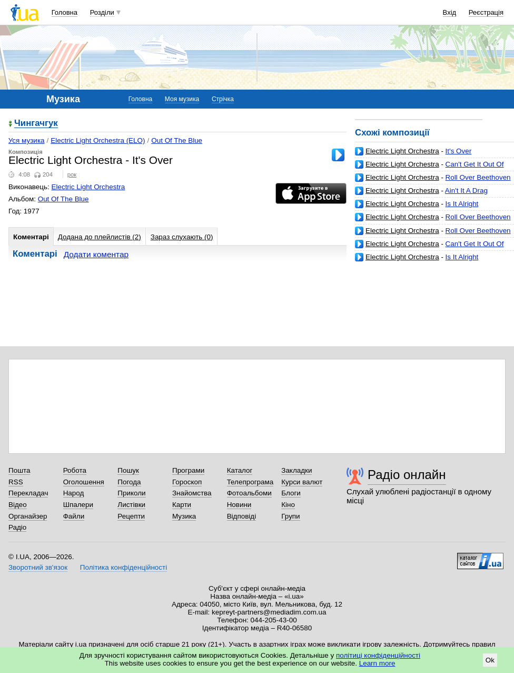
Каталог (240, 470)
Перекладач (28, 493)
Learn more (377, 663)
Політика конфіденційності (123, 567)
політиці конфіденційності (378, 655)
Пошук (128, 470)
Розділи (102, 12)
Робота (74, 470)
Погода (129, 482)
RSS (15, 482)
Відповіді (241, 516)
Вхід (450, 12)
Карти (181, 505)
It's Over (459, 151)
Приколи (131, 493)
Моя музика (182, 99)
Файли (74, 516)
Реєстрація (486, 12)
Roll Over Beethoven (478, 177)
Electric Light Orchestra (402, 151)
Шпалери (78, 505)
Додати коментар (96, 254)
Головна (64, 12)
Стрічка (223, 99)
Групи (290, 516)
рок (71, 174)
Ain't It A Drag (466, 190)
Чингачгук (36, 123)
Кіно (288, 505)
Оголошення (83, 482)
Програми (188, 470)
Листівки (131, 505)
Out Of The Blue (176, 140)
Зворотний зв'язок (37, 567)
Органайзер (27, 516)
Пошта (19, 470)
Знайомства (192, 493)
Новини (239, 505)
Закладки (296, 470)
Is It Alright (462, 204)
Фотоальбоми (249, 493)
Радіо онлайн (407, 474)
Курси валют (301, 482)
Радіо (17, 527)
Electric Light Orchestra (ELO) (98, 140)
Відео (17, 505)
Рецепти (131, 516)
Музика (184, 516)
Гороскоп (187, 482)
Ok (490, 660)
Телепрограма (250, 482)
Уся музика (26, 140)
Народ (73, 493)
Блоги (291, 493)
